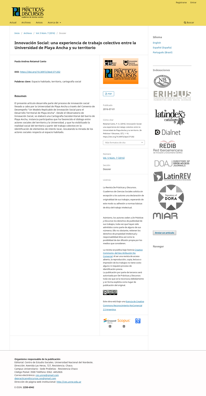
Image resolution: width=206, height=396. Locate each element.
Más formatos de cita (115, 142)
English (157, 42)
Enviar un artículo (164, 232)
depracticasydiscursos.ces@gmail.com (35, 378)
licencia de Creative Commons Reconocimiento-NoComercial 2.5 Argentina (123, 305)
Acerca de (53, 22)
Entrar (193, 2)
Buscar (189, 22)
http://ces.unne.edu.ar (69, 381)
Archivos (26, 22)
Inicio (17, 33)
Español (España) (162, 47)
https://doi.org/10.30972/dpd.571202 (40, 71)
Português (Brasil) (162, 52)
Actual (13, 22)
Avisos (39, 22)
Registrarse (181, 2)
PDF (110, 93)
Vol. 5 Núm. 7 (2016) (45, 33)
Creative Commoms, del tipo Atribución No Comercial (123, 253)
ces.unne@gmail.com (47, 375)
